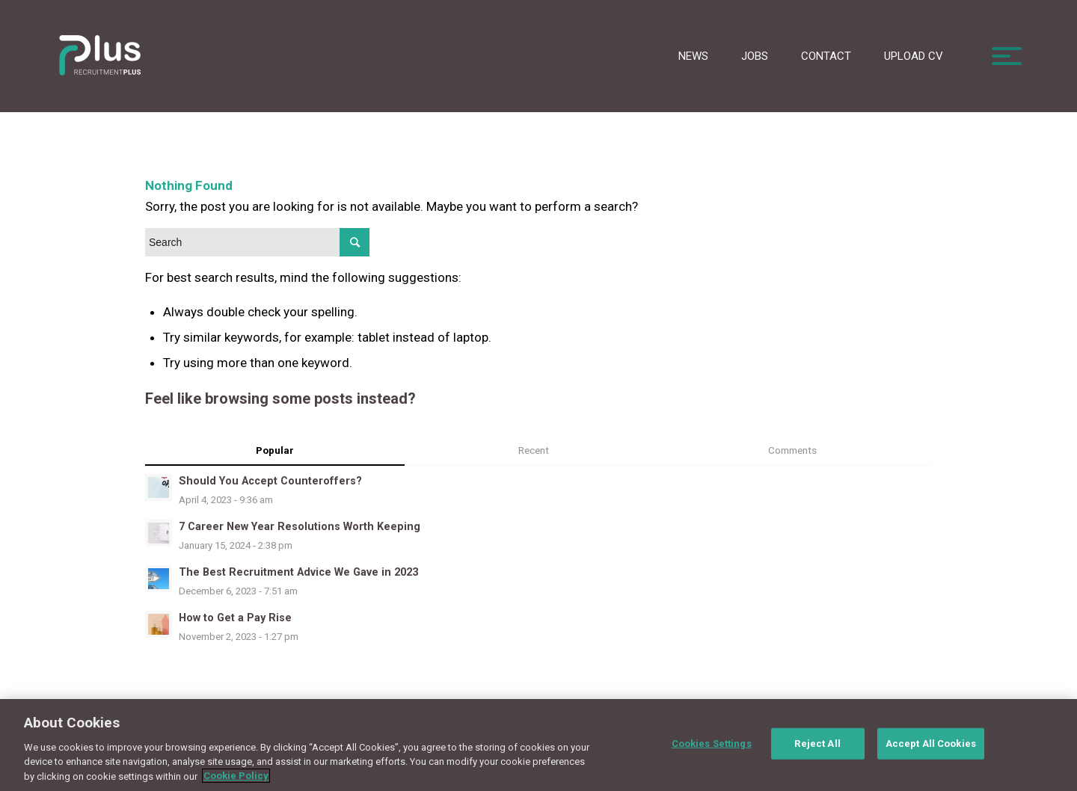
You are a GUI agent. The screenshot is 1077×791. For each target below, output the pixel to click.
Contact (826, 56)
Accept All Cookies (931, 751)
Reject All (817, 751)
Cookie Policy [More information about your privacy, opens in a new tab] (236, 784)
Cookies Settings (712, 751)
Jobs (754, 56)
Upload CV (913, 56)
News (693, 56)
